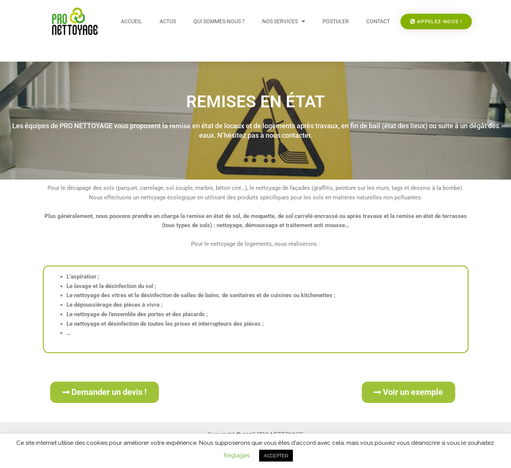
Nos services (283, 21)
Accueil (131, 21)
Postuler (336, 21)
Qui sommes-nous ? (219, 21)
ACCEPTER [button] (276, 455)
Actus (168, 21)
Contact (378, 21)
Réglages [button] (237, 455)
